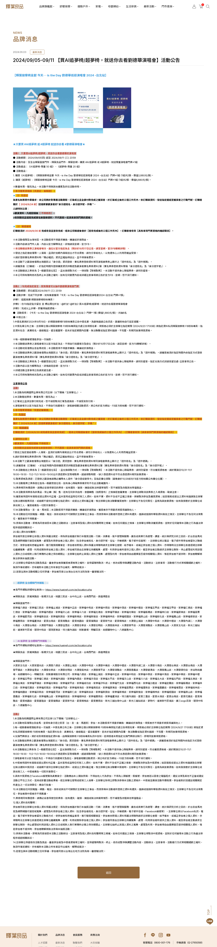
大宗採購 (95, 942)
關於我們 (42, 934)
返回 (108, 872)
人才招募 (42, 942)
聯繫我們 (77, 942)
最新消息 (60, 942)
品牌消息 (60, 934)
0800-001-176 (156, 942)
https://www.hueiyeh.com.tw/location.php (68, 589)
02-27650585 (189, 942)
